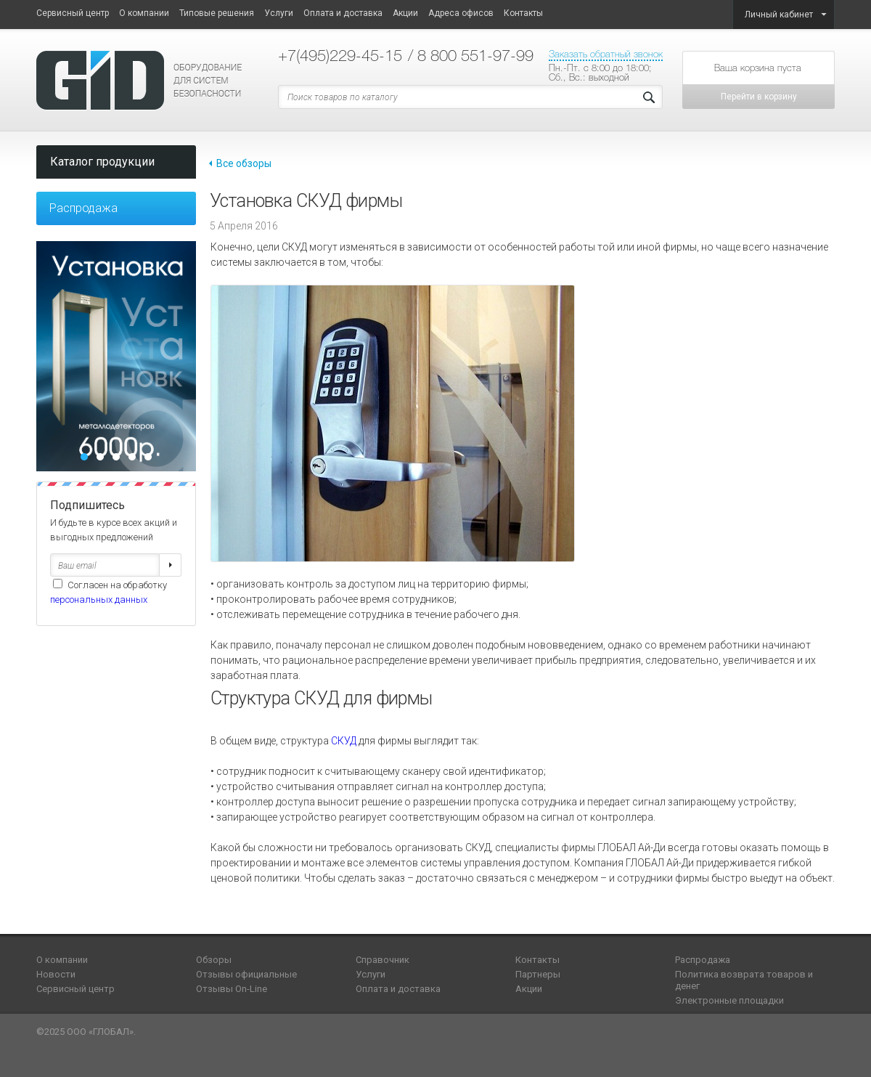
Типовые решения (216, 13)
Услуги (278, 13)
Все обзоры (243, 163)
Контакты (523, 13)
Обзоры (214, 959)
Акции (405, 13)
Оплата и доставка (343, 13)
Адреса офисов (461, 13)
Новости (55, 974)
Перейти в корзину (759, 97)
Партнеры (537, 974)
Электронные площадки (729, 1000)
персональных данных (98, 599)
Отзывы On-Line (231, 988)
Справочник (382, 959)
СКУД (343, 741)
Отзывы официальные (246, 974)
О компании (144, 13)
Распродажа (83, 208)
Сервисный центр (72, 13)
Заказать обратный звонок (606, 54)
